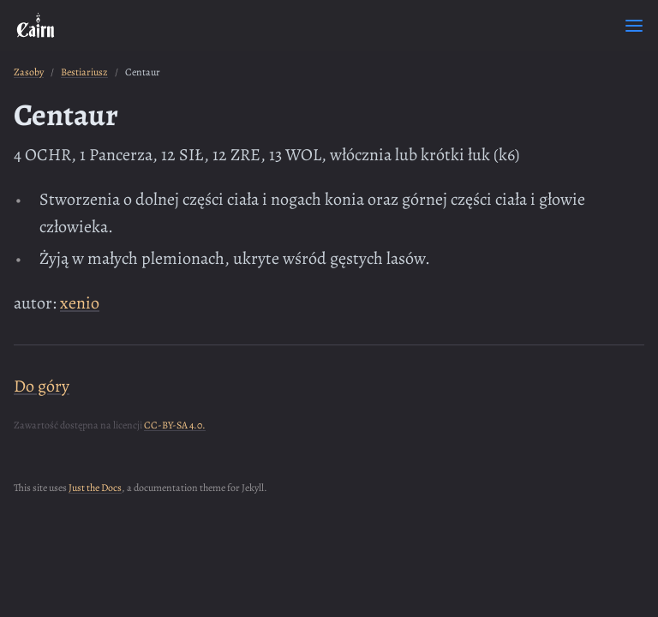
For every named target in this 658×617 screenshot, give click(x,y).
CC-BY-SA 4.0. (175, 425)
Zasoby (29, 72)
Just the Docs (95, 487)
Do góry (41, 386)
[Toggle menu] (634, 25)
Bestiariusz (84, 72)
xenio (79, 302)
